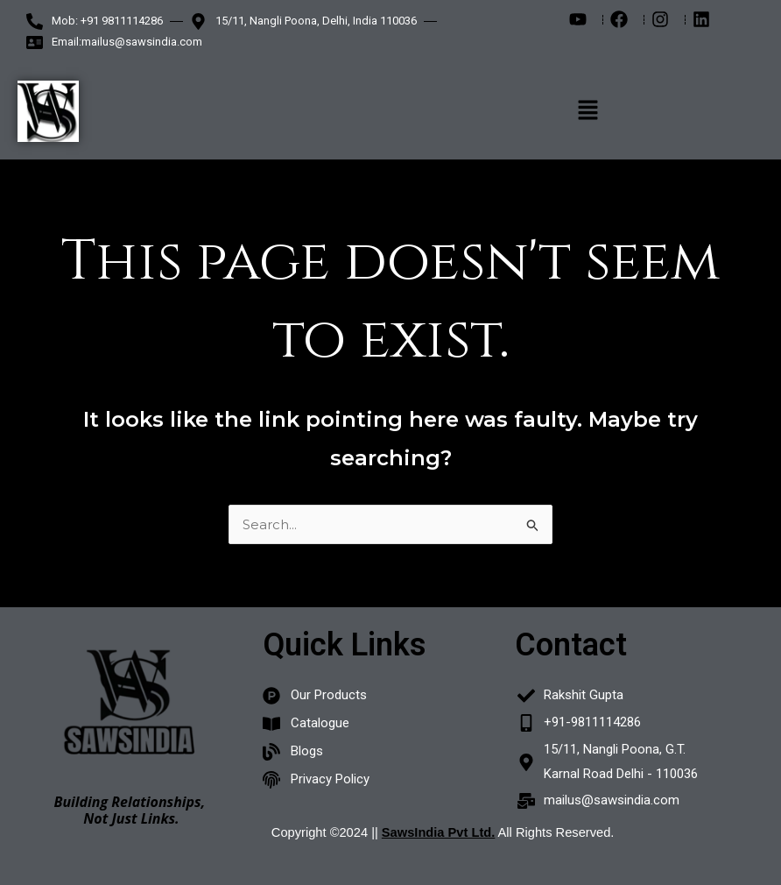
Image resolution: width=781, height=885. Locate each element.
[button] (588, 111)
